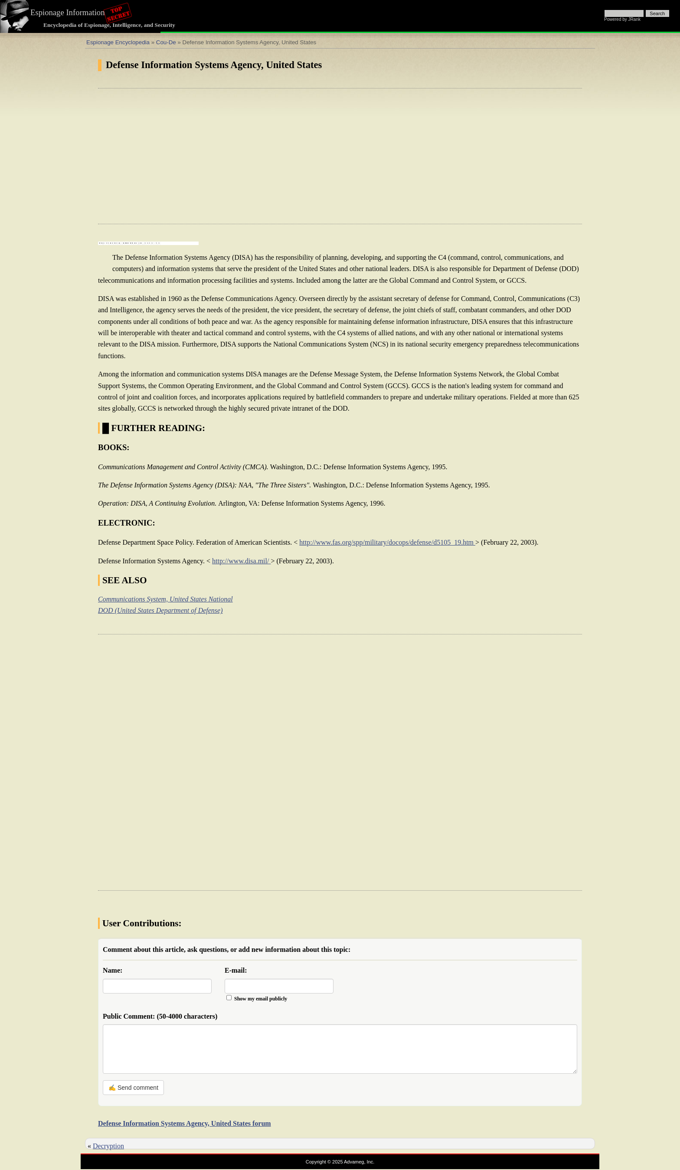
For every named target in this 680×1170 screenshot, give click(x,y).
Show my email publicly (260, 999)
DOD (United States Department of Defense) (160, 610)
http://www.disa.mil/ (241, 561)
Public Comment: (160, 1016)
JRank (634, 19)
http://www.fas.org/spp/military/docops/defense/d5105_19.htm (387, 542)
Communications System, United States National (165, 599)
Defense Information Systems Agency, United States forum (184, 1123)
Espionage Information (67, 12)
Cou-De (166, 42)
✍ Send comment (133, 1087)
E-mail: (236, 970)
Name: (112, 970)
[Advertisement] (340, 156)
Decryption (108, 1146)
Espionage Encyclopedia (118, 42)
